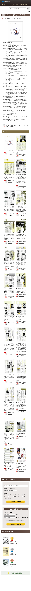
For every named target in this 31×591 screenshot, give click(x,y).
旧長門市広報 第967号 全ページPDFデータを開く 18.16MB (17, 126)
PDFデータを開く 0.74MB (11, 413)
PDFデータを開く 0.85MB (22, 214)
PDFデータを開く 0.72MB (22, 355)
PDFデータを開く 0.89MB (22, 187)
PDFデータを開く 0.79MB (22, 155)
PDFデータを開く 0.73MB (22, 470)
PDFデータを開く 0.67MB (11, 323)
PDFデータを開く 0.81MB (11, 242)
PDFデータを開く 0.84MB (22, 383)
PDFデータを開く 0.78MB (22, 295)
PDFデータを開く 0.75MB (11, 382)
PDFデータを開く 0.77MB (11, 297)
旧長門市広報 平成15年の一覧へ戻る (12, 18)
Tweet (28, 11)
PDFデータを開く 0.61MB (22, 437)
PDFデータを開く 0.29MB (11, 153)
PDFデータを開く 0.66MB (22, 322)
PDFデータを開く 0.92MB (11, 214)
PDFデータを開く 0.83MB (11, 269)
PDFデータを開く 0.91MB (11, 181)
